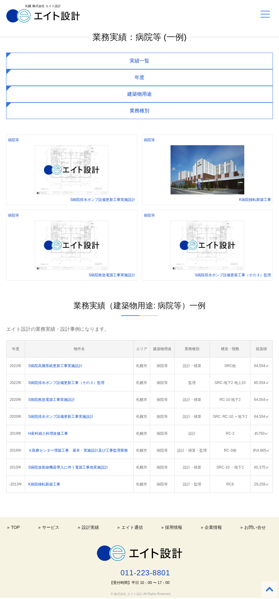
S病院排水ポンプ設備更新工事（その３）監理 (66, 383)
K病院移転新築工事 (44, 484)
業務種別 (139, 110)
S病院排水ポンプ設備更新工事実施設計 (60, 416)
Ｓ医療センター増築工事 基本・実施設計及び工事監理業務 (78, 450)
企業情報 (213, 527)
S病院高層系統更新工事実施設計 (55, 366)
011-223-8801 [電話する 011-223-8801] (145, 573)
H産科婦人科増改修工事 (48, 433)
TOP (15, 527)
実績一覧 (139, 60)
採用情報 (173, 527)
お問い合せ (255, 527)
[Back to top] (269, 589)
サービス (50, 527)
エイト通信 (132, 527)
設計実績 (90, 527)
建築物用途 (139, 94)
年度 (139, 77)
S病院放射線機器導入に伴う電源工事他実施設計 (68, 467)
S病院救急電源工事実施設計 (51, 399)
